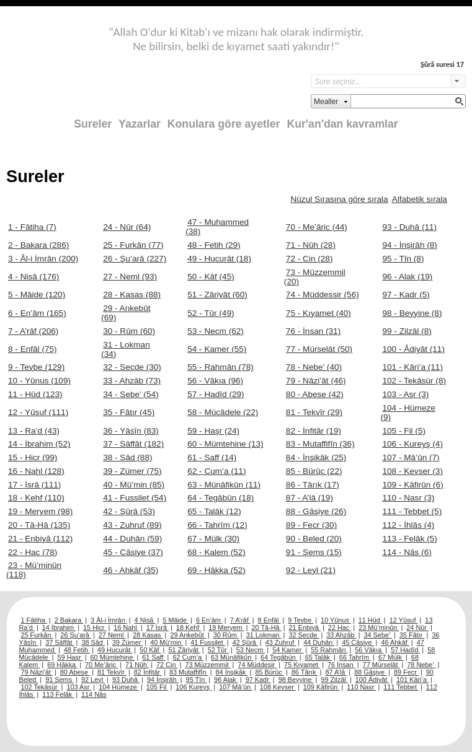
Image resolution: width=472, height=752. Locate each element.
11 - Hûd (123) (35, 394)
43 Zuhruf (280, 642)
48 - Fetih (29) (213, 245)
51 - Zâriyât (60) (217, 294)
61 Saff (153, 657)
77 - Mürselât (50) (319, 349)
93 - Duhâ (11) (409, 227)
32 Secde (303, 635)
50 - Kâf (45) (210, 276)
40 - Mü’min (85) (133, 484)
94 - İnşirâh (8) (409, 245)
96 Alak (226, 679)
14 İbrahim (59, 627)
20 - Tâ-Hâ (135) (39, 525)
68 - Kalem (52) (216, 552)
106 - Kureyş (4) (412, 443)
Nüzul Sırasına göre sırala (339, 199)
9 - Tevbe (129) (36, 367)
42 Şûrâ (245, 642)
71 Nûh (137, 664)
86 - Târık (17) (312, 484)
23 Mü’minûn (378, 627)
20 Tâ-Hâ (267, 627)
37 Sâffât (59, 642)
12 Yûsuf (404, 620)
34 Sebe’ (377, 635)
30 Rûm (226, 635)
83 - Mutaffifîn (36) (320, 443)
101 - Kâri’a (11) (412, 367)
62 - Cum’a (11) (216, 471)
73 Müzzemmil (207, 664)
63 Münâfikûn (232, 657)
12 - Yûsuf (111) (38, 412)
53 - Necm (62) (215, 331)
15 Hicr (94, 627)
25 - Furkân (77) (133, 245)
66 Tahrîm (355, 657)
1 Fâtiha (34, 620)
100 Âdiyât (372, 679)
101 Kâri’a (412, 679)
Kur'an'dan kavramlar (342, 124)
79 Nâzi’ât (37, 672)
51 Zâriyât (184, 650)
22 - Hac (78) (32, 552)
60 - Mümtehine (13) (225, 443)
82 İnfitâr (148, 672)
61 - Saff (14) (211, 457)
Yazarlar (139, 124)
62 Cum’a (187, 657)
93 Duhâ (126, 679)
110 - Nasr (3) (408, 497)
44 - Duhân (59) (132, 538)
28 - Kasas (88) (132, 294)
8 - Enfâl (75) (32, 349)
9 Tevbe (300, 620)
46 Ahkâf (395, 642)
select (458, 81)
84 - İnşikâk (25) (316, 457)
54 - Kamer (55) (216, 349)
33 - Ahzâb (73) (132, 380)
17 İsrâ (157, 627)
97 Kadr (258, 679)
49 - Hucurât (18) (219, 258)
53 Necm (250, 650)
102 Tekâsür (40, 687)
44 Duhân (318, 642)
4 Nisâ (145, 620)
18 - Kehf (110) (36, 497)
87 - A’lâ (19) (309, 497)
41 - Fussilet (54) (134, 497)
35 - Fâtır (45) (128, 412)
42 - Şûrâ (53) (129, 511)
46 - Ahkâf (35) (130, 570)
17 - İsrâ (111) (34, 484)
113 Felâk (58, 694)
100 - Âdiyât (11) (413, 349)
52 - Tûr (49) (210, 313)
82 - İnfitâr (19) (313, 430)
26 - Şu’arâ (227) (134, 258)
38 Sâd (93, 642)
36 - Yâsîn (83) (131, 430)
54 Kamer (287, 650)
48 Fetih (77, 650)
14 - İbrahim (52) (39, 443)
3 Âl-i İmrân (109, 620)
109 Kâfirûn (321, 687)
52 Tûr (218, 650)
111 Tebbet (401, 687)
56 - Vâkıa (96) (215, 380)
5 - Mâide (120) (36, 294)
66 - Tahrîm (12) (217, 525)
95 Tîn (196, 679)
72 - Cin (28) (309, 258)
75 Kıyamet (302, 664)
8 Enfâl (269, 620)
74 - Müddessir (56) (322, 294)
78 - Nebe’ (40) (314, 367)
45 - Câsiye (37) (133, 552)
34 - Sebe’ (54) (130, 394)
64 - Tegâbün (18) (220, 497)
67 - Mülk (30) (213, 538)
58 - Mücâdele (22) (222, 412)
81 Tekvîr (112, 672)
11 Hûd (370, 620)
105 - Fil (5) (403, 430)
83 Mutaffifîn (188, 672)
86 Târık (305, 672)
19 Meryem (226, 627)
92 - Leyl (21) (311, 570)
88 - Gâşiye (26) (316, 511)
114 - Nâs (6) (406, 552)
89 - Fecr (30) (311, 525)
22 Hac (339, 627)
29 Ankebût (187, 635)
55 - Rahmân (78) (220, 367)
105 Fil (157, 687)
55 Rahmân (329, 650)
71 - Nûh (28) (311, 245)
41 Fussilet (207, 642)
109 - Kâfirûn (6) (412, 484)
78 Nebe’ (421, 664)
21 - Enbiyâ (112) (40, 538)
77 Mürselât (381, 664)
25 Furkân (37, 635)
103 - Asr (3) (405, 394)
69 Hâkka (62, 664)
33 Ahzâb (341, 635)
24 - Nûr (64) (127, 227)
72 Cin (166, 664)
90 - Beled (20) (314, 538)
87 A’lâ (336, 672)
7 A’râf (240, 620)
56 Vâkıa (369, 650)
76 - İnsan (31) (313, 331)
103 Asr (78, 687)
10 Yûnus (336, 620)
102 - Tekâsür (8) (414, 380)
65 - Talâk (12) (214, 511)
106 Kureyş (194, 687)
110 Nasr (361, 687)
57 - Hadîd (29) (215, 394)
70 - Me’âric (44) (316, 227)
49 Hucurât (114, 650)
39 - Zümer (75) (132, 471)
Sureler (93, 124)
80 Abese (75, 672)
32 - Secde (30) (132, 367)
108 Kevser (278, 687)
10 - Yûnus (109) (39, 380)
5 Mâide (176, 620)
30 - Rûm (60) (129, 331)
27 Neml (112, 635)
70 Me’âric (101, 664)
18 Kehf (189, 627)
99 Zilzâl (334, 679)
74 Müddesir (257, 664)
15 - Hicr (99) (32, 457)
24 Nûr (417, 627)
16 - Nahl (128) (36, 471)
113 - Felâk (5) (409, 538)
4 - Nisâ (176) (33, 276)
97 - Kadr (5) (405, 294)
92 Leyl (93, 679)
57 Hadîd (405, 650)
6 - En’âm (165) (37, 313)
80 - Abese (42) (315, 394)
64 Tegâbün (279, 657)
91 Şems (59, 679)
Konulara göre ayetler (223, 124)
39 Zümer (127, 642)
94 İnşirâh (163, 679)
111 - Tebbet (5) (412, 511)
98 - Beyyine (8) (412, 313)
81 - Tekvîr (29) (314, 412)
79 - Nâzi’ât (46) (316, 380)
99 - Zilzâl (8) (406, 331)
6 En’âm (209, 620)
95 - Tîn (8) (403, 258)
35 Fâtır (412, 635)
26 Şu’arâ (75, 635)
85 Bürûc (269, 672)
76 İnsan (341, 664)
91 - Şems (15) (314, 552)
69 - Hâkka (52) (216, 570)
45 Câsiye (357, 642)
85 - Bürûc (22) (314, 471)
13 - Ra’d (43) (34, 430)
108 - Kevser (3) (412, 471)
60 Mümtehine (113, 657)
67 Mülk (391, 657)
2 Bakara (69, 620)
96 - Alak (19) (407, 276)
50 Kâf (150, 650)
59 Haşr (70, 657)
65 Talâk (318, 657)
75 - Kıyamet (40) (318, 313)
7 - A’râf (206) (33, 331)
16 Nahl (126, 627)
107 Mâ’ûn (235, 687)
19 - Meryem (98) (40, 511)
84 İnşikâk (232, 672)
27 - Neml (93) (130, 276)
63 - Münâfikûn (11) (223, 484)
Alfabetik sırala (419, 199)
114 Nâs (94, 694)
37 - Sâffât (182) (133, 443)
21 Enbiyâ (305, 627)
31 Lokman (264, 635)
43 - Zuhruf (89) (132, 525)
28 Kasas (148, 635)
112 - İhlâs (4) (408, 525)
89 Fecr (406, 672)
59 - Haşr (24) (213, 430)
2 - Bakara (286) (38, 245)
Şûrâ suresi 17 (442, 64)
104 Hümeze (119, 687)
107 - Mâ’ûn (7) (410, 457)
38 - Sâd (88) (127, 457)
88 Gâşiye (370, 672)
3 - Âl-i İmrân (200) (43, 258)
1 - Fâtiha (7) (32, 227)
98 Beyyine (296, 679)
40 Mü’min (166, 642)
